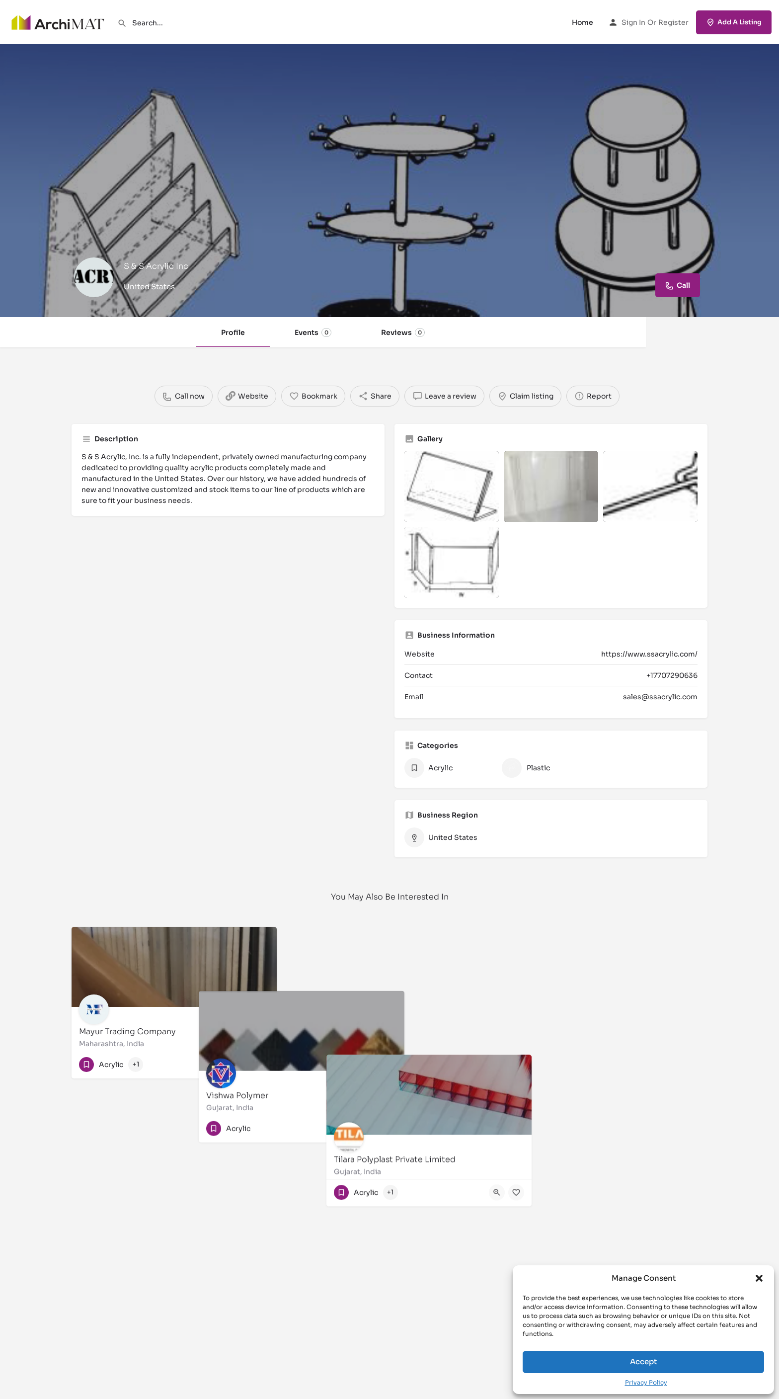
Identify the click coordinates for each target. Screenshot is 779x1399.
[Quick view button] (242, 1064)
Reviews (403, 332)
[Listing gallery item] (451, 486)
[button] (759, 1278)
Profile (233, 332)
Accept (643, 1361)
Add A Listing (734, 22)
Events (313, 332)
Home (582, 22)
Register (673, 22)
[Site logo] (58, 21)
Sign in (633, 22)
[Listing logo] (94, 277)
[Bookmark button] (261, 1064)
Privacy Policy (646, 1382)
